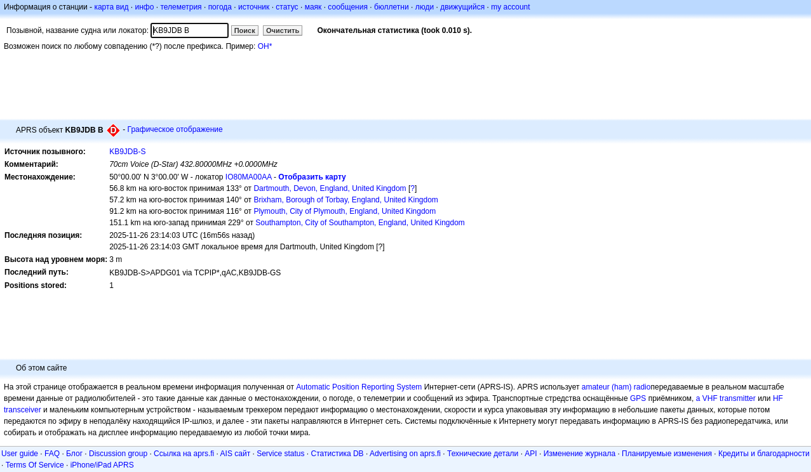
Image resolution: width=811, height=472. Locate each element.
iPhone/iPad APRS (102, 465)
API (531, 453)
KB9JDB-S (127, 151)
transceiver (22, 409)
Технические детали (482, 453)
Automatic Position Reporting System (359, 387)
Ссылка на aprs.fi (184, 453)
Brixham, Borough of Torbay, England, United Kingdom (345, 199)
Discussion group (118, 453)
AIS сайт (235, 453)
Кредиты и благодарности (764, 453)
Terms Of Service (35, 465)
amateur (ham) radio (616, 387)
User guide (19, 453)
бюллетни (391, 7)
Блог (74, 453)
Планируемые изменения (667, 453)
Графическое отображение (175, 129)
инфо (144, 7)
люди (424, 7)
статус (287, 7)
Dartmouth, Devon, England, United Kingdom (329, 188)
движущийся (462, 7)
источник (253, 7)
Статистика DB (337, 453)
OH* (265, 46)
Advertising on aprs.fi (405, 453)
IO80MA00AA (248, 177)
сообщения (348, 7)
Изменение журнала (579, 453)
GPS (638, 398)
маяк (313, 7)
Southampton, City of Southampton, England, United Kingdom (360, 222)
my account (510, 7)
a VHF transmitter (726, 398)
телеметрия (180, 7)
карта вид (111, 7)
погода (220, 7)
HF (778, 398)
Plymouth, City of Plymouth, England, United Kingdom (344, 211)
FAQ (52, 453)
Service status (280, 453)
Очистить (282, 30)
